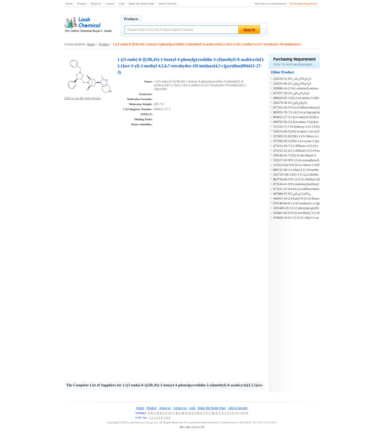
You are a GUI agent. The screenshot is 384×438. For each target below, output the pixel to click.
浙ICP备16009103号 (192, 427)
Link (121, 3)
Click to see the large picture (82, 98)
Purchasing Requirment (303, 3)
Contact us (180, 408)
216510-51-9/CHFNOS (292, 79)
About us (95, 3)
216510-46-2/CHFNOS (292, 83)
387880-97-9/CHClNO (292, 194)
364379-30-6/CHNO (290, 103)
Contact (109, 3)
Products (131, 19)
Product (81, 3)
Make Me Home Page (141, 3)
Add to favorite (167, 3)
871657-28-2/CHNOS (291, 93)
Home (69, 3)
